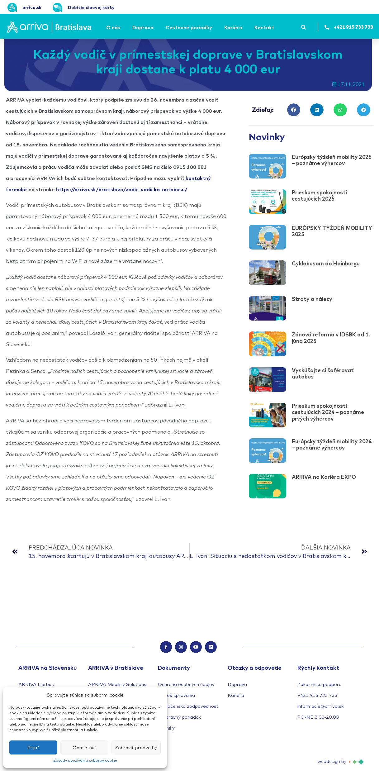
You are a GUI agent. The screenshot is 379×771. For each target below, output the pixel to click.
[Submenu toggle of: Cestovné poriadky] (214, 27)
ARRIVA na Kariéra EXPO (324, 477)
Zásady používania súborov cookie (85, 760)
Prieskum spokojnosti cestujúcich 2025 (319, 195)
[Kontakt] (265, 27)
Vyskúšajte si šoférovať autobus (323, 373)
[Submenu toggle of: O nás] (122, 27)
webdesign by (331, 762)
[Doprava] (144, 27)
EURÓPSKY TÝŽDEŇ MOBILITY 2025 (332, 231)
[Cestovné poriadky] (190, 27)
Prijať (33, 747)
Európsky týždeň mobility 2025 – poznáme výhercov (332, 160)
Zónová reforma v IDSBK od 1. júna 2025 (331, 337)
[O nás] (114, 27)
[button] (304, 27)
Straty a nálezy (312, 299)
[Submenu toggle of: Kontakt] (276, 27)
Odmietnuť (85, 747)
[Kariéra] (234, 27)
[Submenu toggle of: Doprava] (155, 27)
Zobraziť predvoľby (136, 747)
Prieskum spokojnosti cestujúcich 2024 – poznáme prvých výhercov (328, 412)
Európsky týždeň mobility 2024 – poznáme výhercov (332, 444)
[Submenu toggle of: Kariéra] (244, 27)
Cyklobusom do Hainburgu (326, 263)
